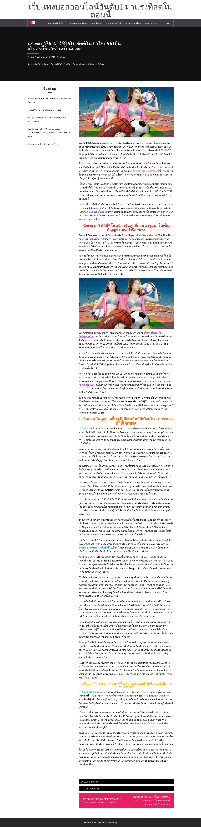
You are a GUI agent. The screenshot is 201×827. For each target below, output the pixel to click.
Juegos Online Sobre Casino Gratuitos (44, 110)
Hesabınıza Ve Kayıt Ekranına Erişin (43, 144)
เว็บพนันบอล (96, 23)
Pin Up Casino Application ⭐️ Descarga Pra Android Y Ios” (47, 119)
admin (62, 57)
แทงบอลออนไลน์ (133, 23)
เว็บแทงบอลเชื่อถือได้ (53, 23)
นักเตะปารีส (94, 789)
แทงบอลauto (151, 23)
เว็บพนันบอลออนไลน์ (77, 23)
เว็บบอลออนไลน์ (113, 23)
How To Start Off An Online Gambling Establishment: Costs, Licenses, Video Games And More (49, 133)
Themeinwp (111, 822)
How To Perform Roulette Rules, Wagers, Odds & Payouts (49, 100)
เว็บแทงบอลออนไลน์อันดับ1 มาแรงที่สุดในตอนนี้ (100, 11)
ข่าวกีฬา (94, 782)
